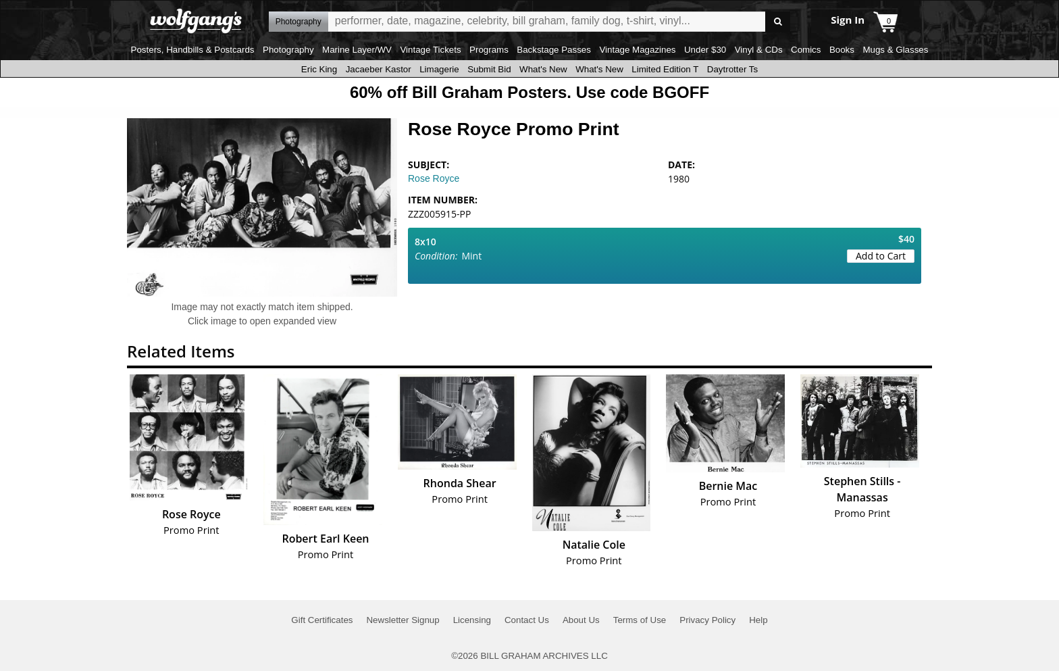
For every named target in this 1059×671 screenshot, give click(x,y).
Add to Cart (881, 255)
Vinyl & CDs (759, 50)
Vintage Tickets (430, 50)
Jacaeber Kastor (378, 69)
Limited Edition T (664, 69)
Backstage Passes (554, 50)
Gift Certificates (322, 620)
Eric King (319, 69)
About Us (581, 620)
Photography (288, 50)
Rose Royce (433, 178)
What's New (543, 69)
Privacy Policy (707, 620)
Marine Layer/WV (357, 50)
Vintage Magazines (637, 50)
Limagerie (439, 69)
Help (758, 620)
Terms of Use (640, 620)
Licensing (472, 620)
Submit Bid (489, 69)
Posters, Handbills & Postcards (193, 50)
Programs (489, 50)
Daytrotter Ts (732, 69)
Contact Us (527, 620)
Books (841, 50)
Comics (806, 50)
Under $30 (705, 50)
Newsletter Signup (402, 620)
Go (777, 21)
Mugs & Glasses (895, 50)
